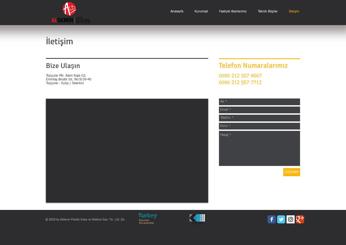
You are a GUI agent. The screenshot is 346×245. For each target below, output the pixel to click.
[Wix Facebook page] (272, 219)
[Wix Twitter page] (281, 219)
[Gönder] (291, 172)
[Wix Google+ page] (300, 219)
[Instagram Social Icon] (291, 219)
